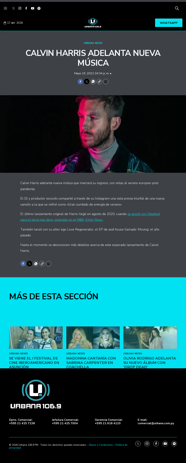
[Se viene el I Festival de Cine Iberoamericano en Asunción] (36, 361)
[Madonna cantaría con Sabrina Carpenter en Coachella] (93, 361)
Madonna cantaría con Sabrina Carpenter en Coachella (91, 386)
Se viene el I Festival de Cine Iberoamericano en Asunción (34, 386)
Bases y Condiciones (101, 445)
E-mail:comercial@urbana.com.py (156, 421)
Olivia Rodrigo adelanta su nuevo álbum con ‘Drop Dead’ (149, 386)
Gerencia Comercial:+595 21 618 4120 (109, 421)
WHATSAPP (169, 23)
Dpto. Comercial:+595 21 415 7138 (22, 421)
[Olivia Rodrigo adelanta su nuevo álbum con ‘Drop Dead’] (150, 361)
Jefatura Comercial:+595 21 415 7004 (65, 421)
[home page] (93, 22)
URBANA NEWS (93, 43)
